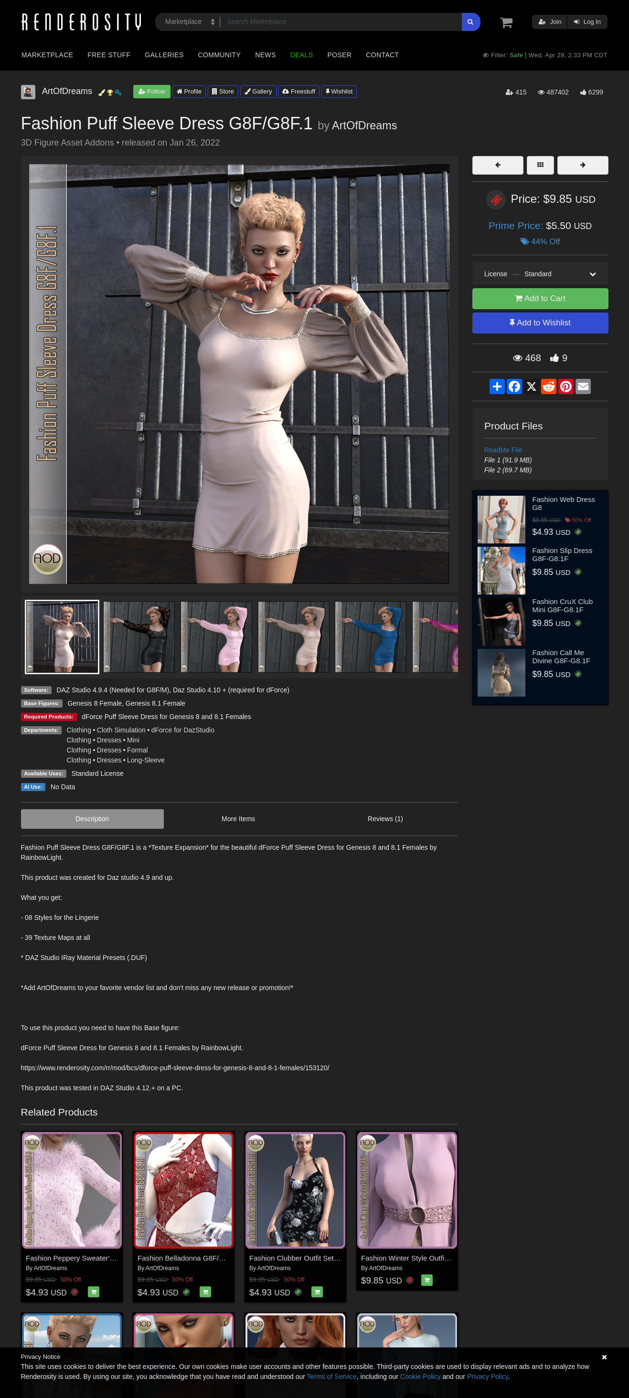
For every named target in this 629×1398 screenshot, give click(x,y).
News (265, 55)
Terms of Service (332, 1376)
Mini (133, 740)
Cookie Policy (420, 1376)
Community (219, 55)
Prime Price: (517, 225)
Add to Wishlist (540, 322)
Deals (301, 55)
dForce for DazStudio (182, 730)
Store (223, 91)
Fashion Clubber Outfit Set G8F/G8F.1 (310, 1258)
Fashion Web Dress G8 (564, 503)
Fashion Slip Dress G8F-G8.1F (563, 554)
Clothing (79, 730)
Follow (152, 91)
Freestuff (298, 91)
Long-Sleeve (146, 760)
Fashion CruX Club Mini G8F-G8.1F (563, 605)
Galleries (164, 55)
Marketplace (47, 55)
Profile (189, 91)
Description (92, 819)
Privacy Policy (487, 1376)
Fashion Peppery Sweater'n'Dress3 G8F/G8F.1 (100, 1258)
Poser (339, 55)
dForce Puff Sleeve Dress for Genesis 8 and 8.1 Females (166, 716)
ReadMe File (503, 450)
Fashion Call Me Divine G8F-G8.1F (562, 656)
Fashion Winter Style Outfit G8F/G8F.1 (422, 1258)
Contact (382, 55)
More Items (238, 819)
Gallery (258, 91)
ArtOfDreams (364, 125)
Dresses (109, 740)
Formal (137, 750)
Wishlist (339, 91)
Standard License (98, 773)
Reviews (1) (385, 819)
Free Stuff (108, 55)
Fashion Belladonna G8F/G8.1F (188, 1258)
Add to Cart (540, 298)
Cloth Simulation (121, 730)
